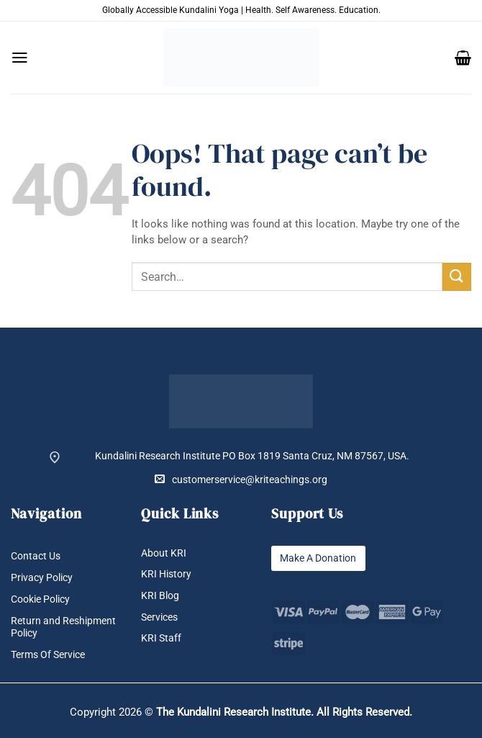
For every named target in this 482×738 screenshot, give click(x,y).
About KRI (163, 553)
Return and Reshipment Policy (63, 627)
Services (159, 617)
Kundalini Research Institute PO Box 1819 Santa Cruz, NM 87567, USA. (252, 456)
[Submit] (456, 277)
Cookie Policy (40, 599)
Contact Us (35, 556)
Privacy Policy (42, 577)
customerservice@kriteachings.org (241, 479)
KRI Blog (160, 595)
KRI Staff (161, 638)
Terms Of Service (48, 655)
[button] (20, 58)
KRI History (166, 574)
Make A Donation (318, 558)
